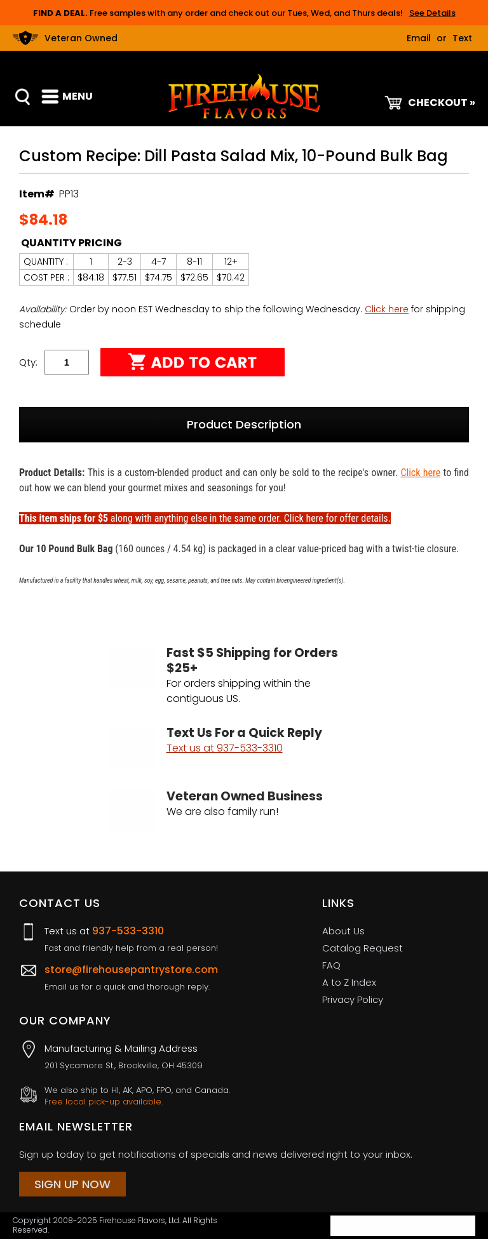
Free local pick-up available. (103, 1102)
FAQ (331, 965)
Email (419, 38)
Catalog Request (362, 948)
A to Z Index (349, 982)
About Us (343, 931)
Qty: (28, 362)
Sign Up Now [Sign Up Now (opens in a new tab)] (72, 1184)
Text (462, 38)
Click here (387, 309)
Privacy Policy (352, 999)
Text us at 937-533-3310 (224, 748)
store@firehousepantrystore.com (131, 969)
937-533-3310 (128, 931)
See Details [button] (432, 13)
